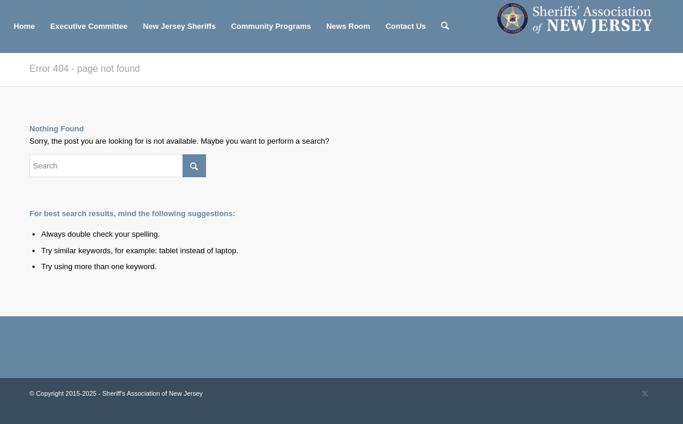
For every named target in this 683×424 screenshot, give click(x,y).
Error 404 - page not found (84, 69)
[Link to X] (645, 393)
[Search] (444, 26)
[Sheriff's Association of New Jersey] (581, 26)
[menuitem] (24, 26)
